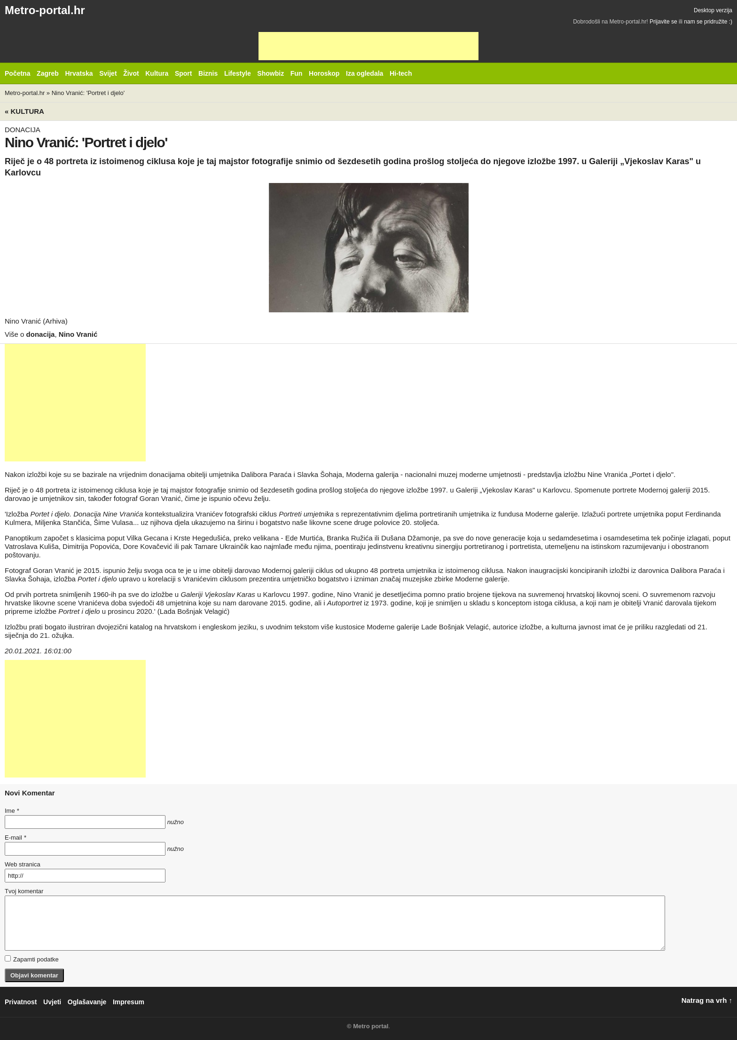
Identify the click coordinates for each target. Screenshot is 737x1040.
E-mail (15, 837)
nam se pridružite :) (708, 21)
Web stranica (22, 864)
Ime (12, 810)
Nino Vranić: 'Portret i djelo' (88, 92)
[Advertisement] (368, 46)
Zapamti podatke (32, 959)
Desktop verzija (713, 10)
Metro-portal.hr (45, 10)
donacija (40, 334)
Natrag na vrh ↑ (707, 1000)
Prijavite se (663, 21)
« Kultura (24, 111)
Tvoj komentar (24, 891)
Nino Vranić (78, 334)
